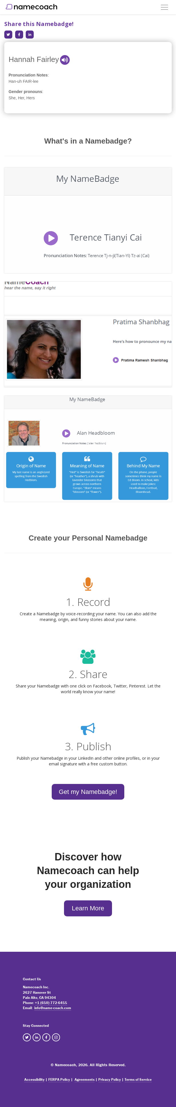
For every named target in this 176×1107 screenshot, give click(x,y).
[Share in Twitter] (8, 35)
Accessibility (34, 1079)
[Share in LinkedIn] (30, 35)
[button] (164, 9)
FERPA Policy (59, 1079)
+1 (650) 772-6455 (51, 1002)
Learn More (88, 908)
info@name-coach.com (52, 1007)
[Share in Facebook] (19, 35)
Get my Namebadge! (88, 791)
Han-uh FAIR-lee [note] (23, 81)
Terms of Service (138, 1079)
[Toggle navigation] (164, 7)
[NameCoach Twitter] (27, 1037)
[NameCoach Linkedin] (37, 1037)
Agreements (85, 1079)
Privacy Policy (109, 1079)
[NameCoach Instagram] (56, 1037)
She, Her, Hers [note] (22, 98)
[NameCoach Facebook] (46, 1037)
